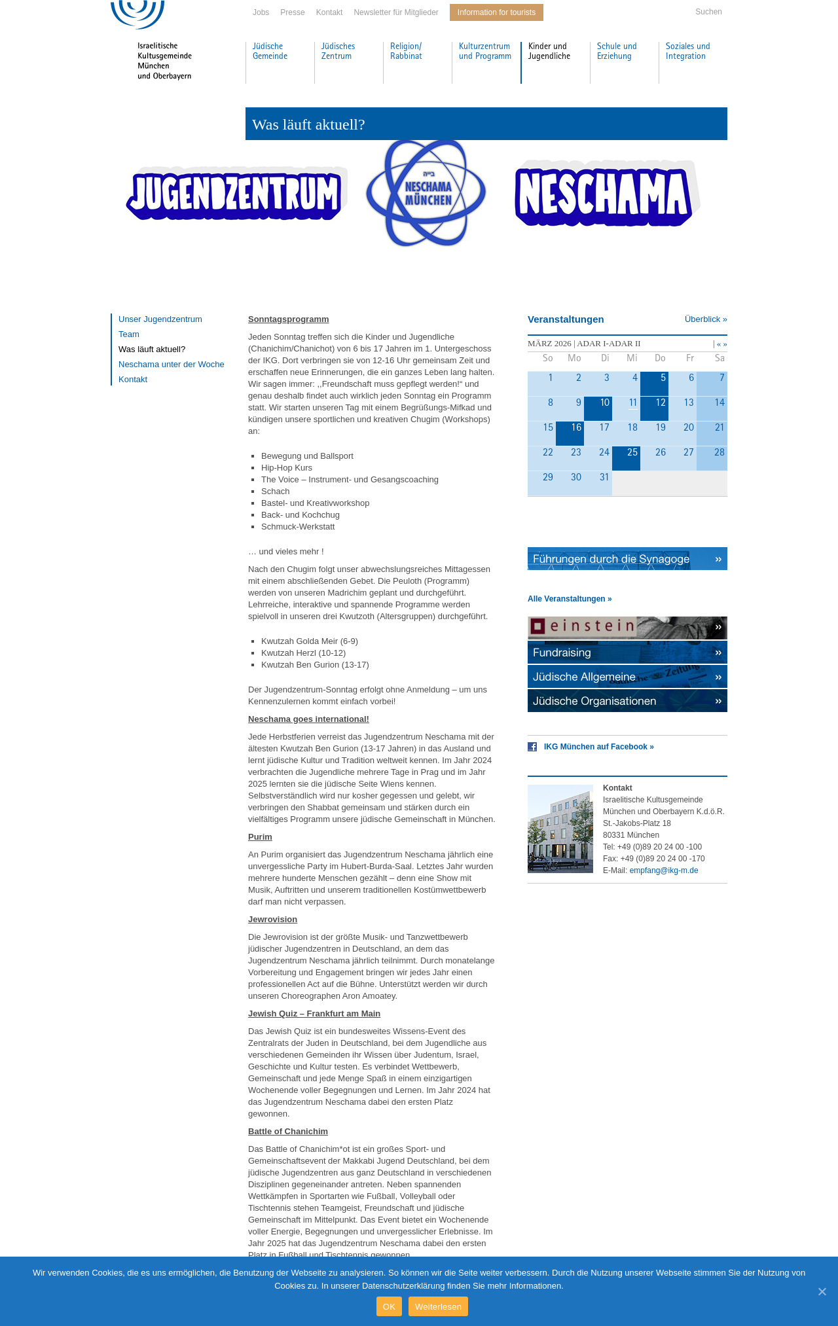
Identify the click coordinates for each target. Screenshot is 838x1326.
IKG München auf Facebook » (599, 746)
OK (389, 1307)
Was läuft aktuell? (151, 349)
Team (128, 334)
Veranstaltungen (566, 319)
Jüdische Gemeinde (270, 52)
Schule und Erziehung (617, 52)
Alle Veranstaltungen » (570, 598)
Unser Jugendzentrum (160, 319)
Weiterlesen (438, 1307)
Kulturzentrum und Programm (485, 52)
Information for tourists (497, 12)
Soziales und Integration (688, 52)
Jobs (261, 12)
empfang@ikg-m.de (664, 870)
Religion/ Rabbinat (406, 52)
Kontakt (329, 12)
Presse (292, 12)
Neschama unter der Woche (171, 364)
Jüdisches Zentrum (338, 52)
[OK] (821, 1291)
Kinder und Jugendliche (549, 52)
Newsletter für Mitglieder (396, 12)
